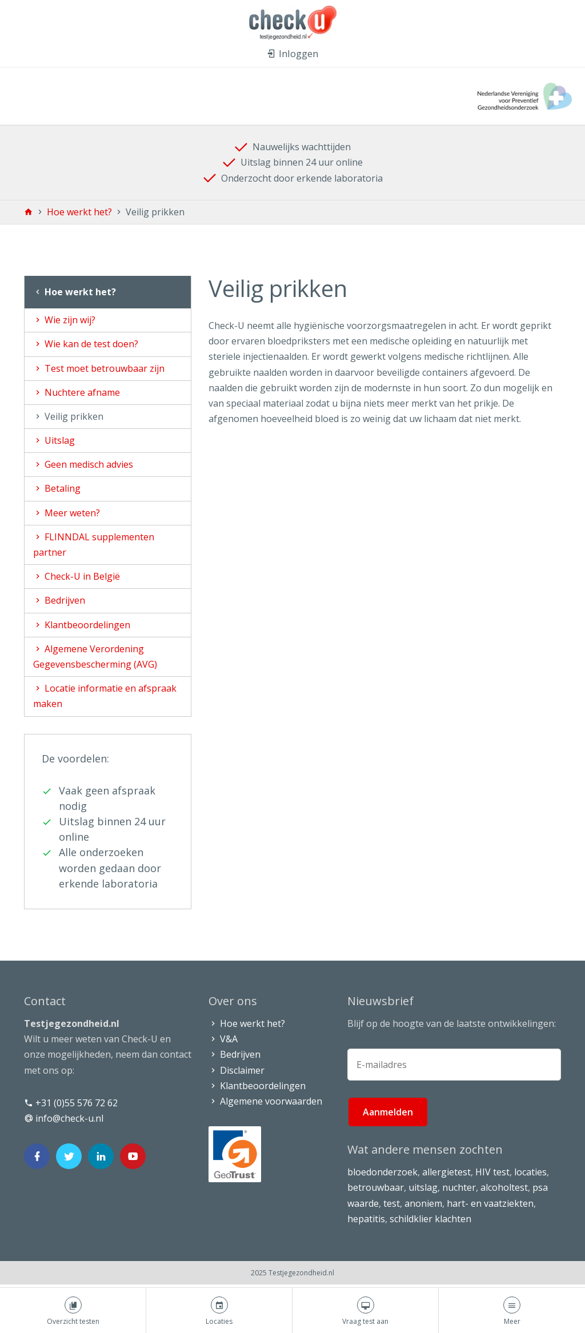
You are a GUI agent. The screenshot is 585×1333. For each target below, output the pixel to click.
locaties (530, 1172)
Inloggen (292, 53)
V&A (223, 1039)
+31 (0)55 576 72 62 (71, 1103)
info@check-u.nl (63, 1118)
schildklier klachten (430, 1218)
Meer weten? (66, 513)
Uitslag (54, 440)
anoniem (423, 1203)
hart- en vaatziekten (490, 1203)
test (391, 1203)
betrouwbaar (375, 1187)
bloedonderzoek (382, 1172)
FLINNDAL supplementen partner (93, 545)
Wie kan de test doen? (85, 344)
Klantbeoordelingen (81, 625)
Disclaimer (237, 1070)
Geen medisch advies (83, 464)
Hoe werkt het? (80, 212)
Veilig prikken (68, 416)
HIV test (492, 1172)
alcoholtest (504, 1187)
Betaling (57, 488)
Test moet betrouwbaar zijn (99, 368)
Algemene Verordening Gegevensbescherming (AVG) (95, 656)
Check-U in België (76, 576)
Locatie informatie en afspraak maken (105, 696)
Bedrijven (59, 600)
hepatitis (366, 1218)
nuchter (459, 1187)
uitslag (423, 1187)
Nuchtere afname (76, 392)
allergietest (446, 1172)
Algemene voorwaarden (265, 1101)
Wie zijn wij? (64, 320)
